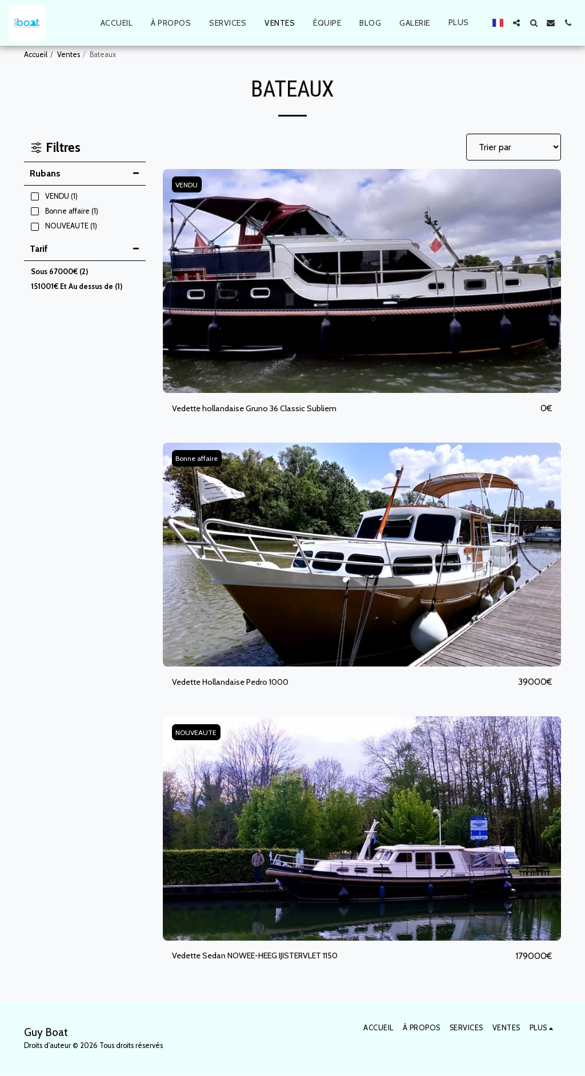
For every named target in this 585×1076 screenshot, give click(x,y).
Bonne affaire (199, 459)
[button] (516, 23)
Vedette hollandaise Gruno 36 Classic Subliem (262, 408)
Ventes (68, 54)
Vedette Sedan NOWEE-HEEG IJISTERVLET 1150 (268, 957)
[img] (362, 281)
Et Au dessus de (76, 286)
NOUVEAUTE (198, 733)
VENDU (189, 184)
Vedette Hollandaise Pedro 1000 (237, 683)
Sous (59, 271)
